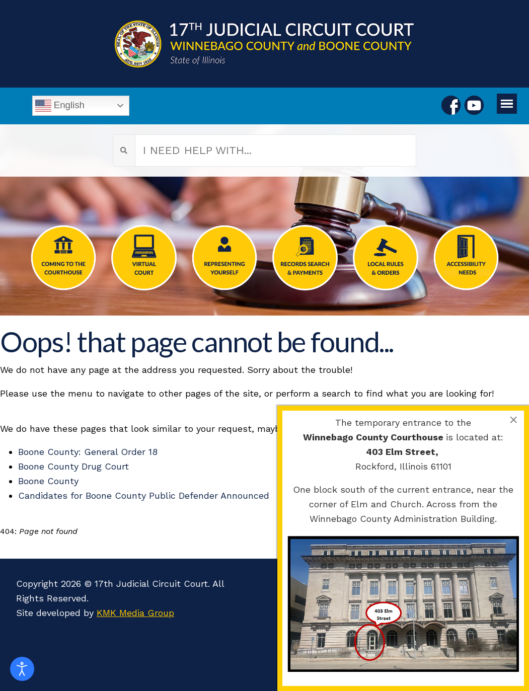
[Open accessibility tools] (22, 669)
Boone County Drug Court (73, 466)
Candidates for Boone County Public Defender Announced (143, 495)
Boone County (48, 481)
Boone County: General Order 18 (88, 451)
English (60, 106)
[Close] (513, 420)
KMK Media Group (135, 612)
